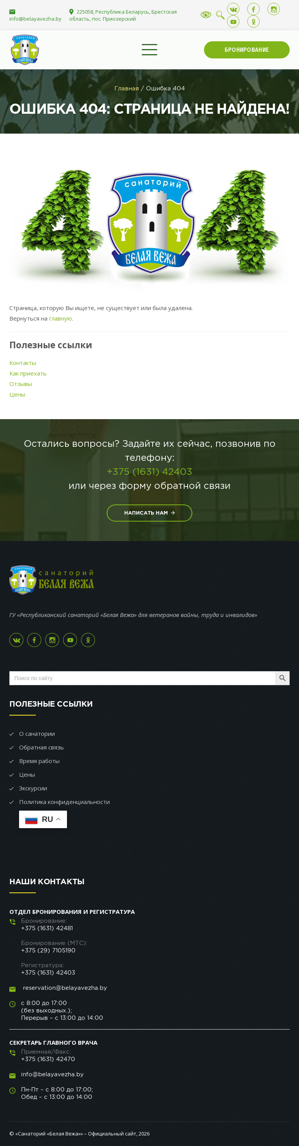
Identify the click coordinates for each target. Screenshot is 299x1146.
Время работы (39, 761)
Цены (17, 394)
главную (60, 318)
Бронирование (247, 49)
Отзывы (20, 384)
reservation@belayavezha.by (64, 987)
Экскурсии (33, 788)
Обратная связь (41, 747)
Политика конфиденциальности (64, 802)
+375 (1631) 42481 (47, 928)
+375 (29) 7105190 (48, 950)
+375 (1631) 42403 (149, 471)
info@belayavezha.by (35, 18)
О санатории (37, 733)
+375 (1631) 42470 (48, 1059)
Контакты (22, 363)
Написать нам (149, 513)
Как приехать (28, 373)
